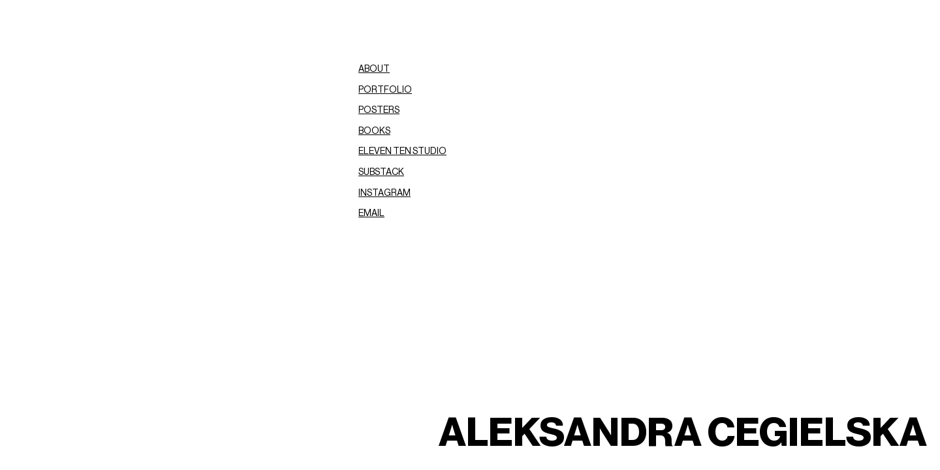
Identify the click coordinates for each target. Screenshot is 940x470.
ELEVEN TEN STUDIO (402, 151)
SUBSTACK (381, 172)
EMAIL (371, 213)
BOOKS (374, 131)
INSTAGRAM (384, 193)
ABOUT (374, 69)
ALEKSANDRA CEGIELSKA (683, 433)
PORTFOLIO (385, 90)
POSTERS (379, 110)
